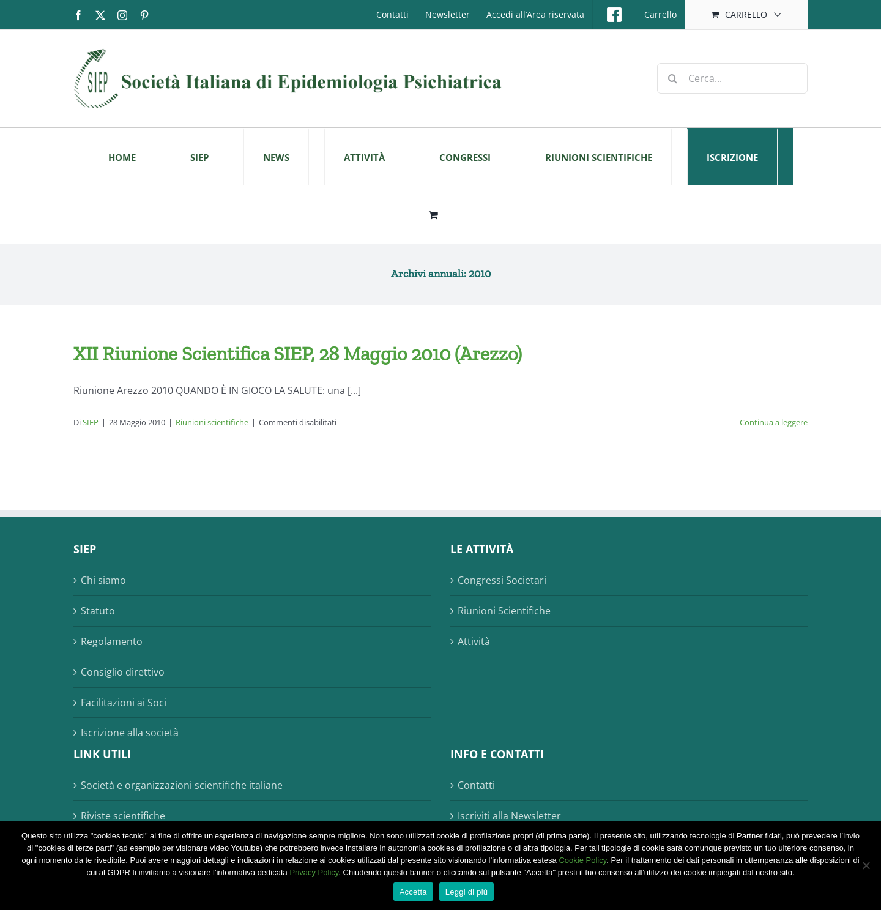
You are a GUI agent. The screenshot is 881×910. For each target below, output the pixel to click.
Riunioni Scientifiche (504, 610)
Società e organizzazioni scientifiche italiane (182, 785)
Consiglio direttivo (123, 672)
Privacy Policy (313, 872)
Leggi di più (466, 892)
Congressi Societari (502, 580)
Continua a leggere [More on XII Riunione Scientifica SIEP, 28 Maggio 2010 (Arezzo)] (774, 422)
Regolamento (112, 641)
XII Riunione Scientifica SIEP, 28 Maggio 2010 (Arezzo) (297, 353)
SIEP (91, 422)
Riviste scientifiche (123, 815)
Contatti (476, 785)
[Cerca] (672, 78)
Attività (474, 641)
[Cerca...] (732, 78)
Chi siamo (103, 580)
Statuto (98, 610)
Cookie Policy (582, 860)
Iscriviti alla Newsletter (509, 815)
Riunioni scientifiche (212, 422)
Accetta (413, 892)
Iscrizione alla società (130, 732)
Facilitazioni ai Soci (123, 702)
